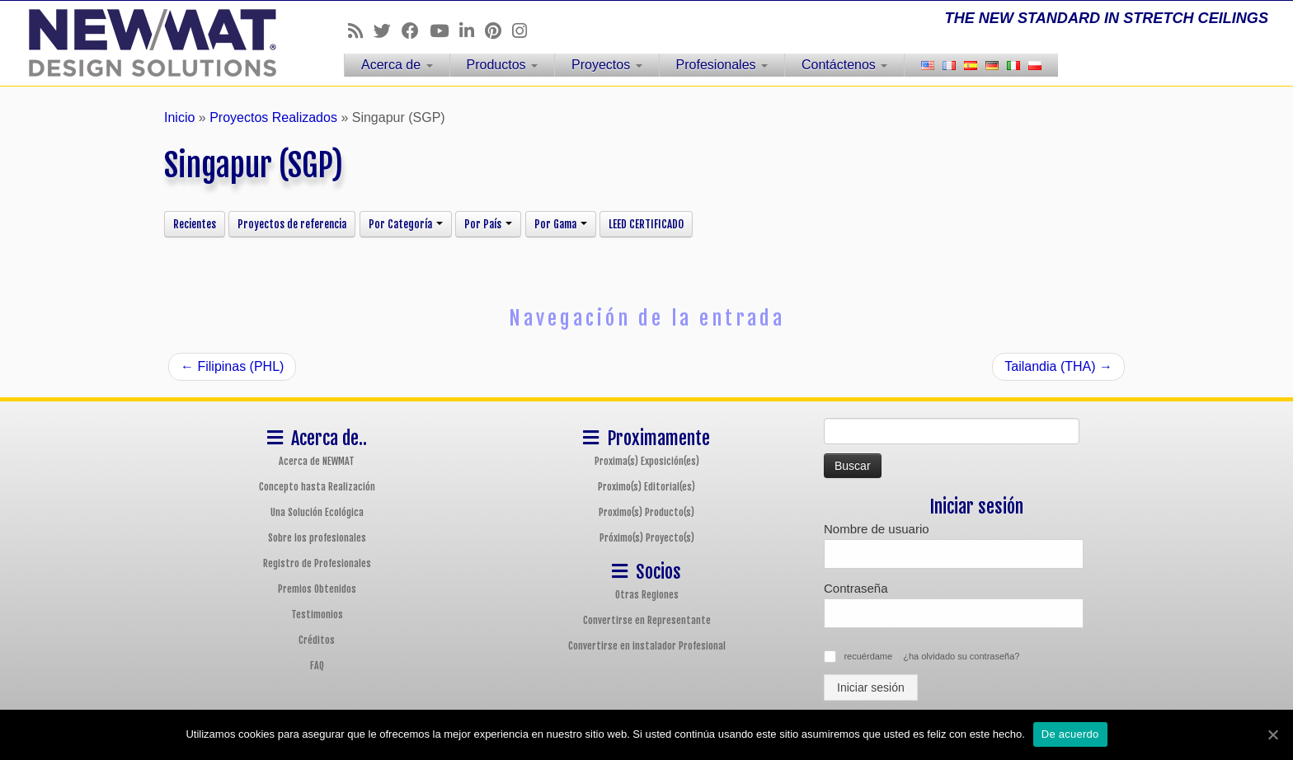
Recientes (194, 224)
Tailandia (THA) (1058, 366)
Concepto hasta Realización (317, 487)
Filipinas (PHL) (232, 366)
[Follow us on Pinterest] (498, 30)
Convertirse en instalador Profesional (647, 646)
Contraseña (856, 588)
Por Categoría (406, 224)
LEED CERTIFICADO (646, 224)
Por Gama (560, 224)
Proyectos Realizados (273, 117)
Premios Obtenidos (317, 589)
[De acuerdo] (1272, 734)
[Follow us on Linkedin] (472, 30)
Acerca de (396, 65)
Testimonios (317, 614)
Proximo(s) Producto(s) (646, 512)
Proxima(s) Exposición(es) (647, 461)
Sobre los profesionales (317, 538)
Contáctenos (844, 65)
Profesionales (722, 65)
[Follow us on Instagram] (525, 30)
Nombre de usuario (876, 529)
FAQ (317, 665)
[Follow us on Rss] (361, 30)
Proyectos (606, 65)
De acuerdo (1070, 734)
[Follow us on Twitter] (388, 30)
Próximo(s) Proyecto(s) (646, 538)
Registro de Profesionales (317, 563)
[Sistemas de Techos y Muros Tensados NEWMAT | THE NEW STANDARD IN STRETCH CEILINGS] (149, 43)
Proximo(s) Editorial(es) (646, 487)
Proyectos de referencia (291, 224)
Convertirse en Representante (647, 620)
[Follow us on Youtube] (444, 30)
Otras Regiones (647, 595)
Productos (502, 65)
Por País (488, 224)
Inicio (179, 117)
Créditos (317, 640)
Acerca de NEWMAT (317, 461)
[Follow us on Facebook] (416, 30)
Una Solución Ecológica (317, 512)
